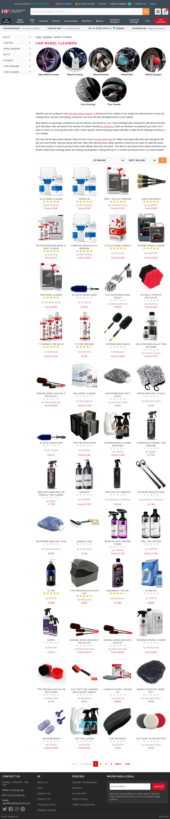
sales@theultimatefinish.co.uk (16, 803)
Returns (77, 788)
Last (127, 763)
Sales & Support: (31, 4)
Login (152, 4)
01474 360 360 (17, 790)
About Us (42, 782)
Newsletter (43, 793)
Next (118, 763)
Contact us (43, 799)
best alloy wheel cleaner (80, 113)
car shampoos (107, 126)
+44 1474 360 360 (16, 795)
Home (38, 37)
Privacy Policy (80, 799)
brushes (98, 139)
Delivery (103, 4)
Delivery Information (84, 782)
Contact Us (140, 4)
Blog (40, 788)
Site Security (79, 793)
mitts (110, 139)
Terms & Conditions (83, 804)
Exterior (47, 37)
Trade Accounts (61, 4)
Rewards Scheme (85, 4)
